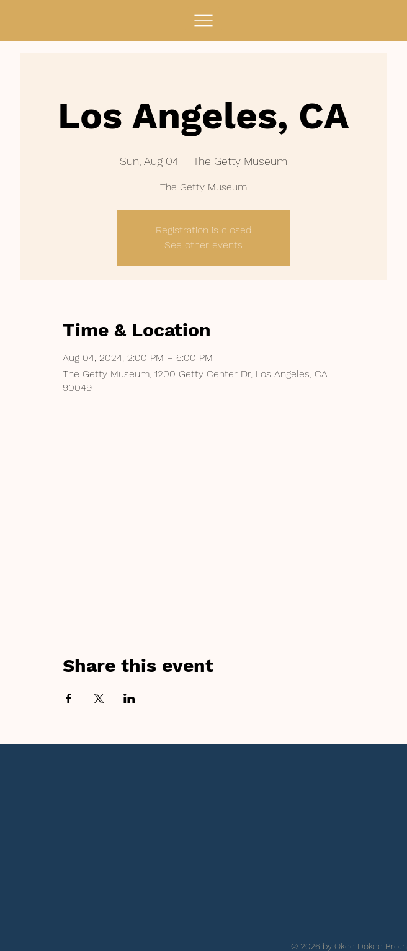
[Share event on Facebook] (68, 698)
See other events (203, 245)
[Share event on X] (99, 698)
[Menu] (203, 20)
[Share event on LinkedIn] (129, 698)
